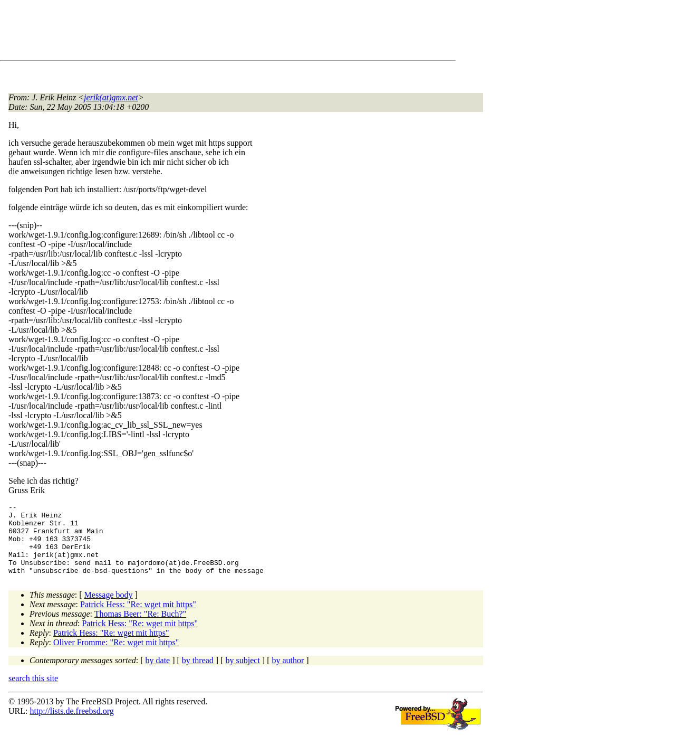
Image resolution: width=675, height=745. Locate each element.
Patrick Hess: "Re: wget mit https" (138, 618)
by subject (243, 674)
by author (288, 674)
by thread (198, 674)
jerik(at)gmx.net (111, 97)
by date (158, 674)
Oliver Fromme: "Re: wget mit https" (116, 656)
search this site (33, 692)
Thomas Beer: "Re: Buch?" (140, 628)
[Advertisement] (200, 32)
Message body (108, 609)
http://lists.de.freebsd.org (71, 725)
